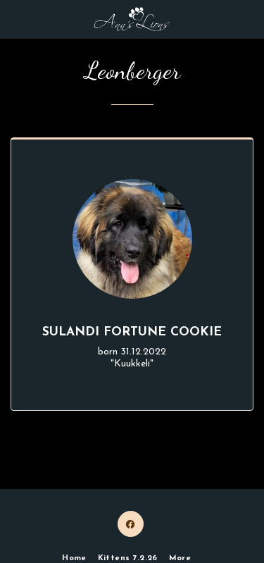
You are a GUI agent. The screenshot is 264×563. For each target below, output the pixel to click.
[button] (15, 19)
